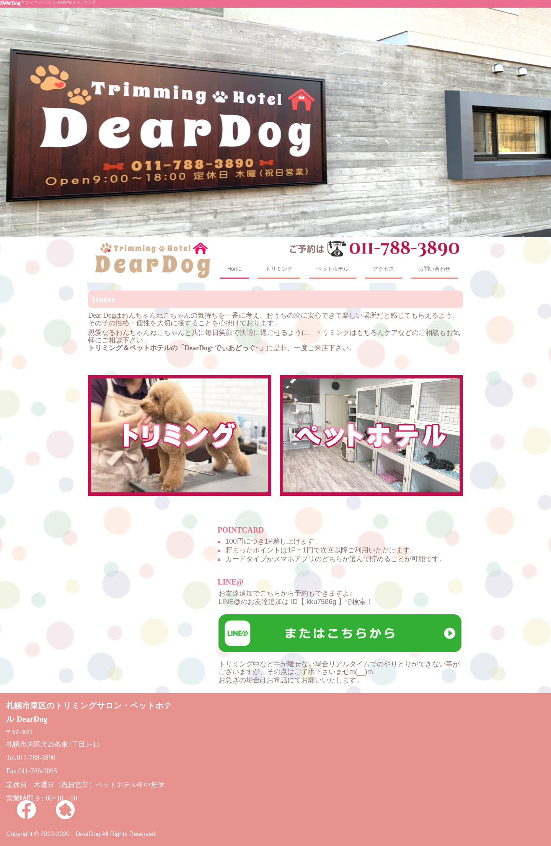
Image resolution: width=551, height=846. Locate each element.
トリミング (279, 269)
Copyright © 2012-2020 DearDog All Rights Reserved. (81, 834)
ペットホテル (332, 269)
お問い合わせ (434, 269)
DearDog (10, 3)
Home (234, 269)
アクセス (383, 269)
